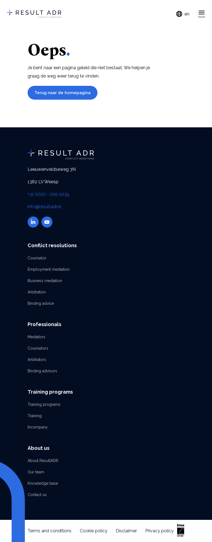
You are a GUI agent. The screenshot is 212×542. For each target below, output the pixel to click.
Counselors (38, 348)
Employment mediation (49, 269)
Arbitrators (37, 359)
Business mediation (45, 280)
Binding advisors (42, 371)
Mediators (36, 337)
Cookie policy (93, 530)
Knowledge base (43, 483)
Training (35, 416)
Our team (36, 472)
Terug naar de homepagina (63, 92)
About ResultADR (43, 460)
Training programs (44, 404)
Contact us (37, 494)
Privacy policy (159, 530)
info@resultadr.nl (44, 206)
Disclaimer (126, 530)
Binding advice (41, 303)
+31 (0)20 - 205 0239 (48, 194)
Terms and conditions (49, 530)
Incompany (38, 427)
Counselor (37, 258)
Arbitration (37, 292)
